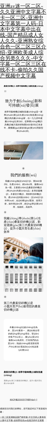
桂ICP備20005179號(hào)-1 (23, 399)
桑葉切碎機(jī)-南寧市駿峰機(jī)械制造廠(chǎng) (23, 86)
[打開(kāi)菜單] (5, 91)
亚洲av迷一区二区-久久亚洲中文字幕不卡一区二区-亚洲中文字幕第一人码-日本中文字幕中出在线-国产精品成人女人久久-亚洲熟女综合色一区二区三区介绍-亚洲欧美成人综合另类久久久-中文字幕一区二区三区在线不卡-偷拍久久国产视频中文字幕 (23, 41)
